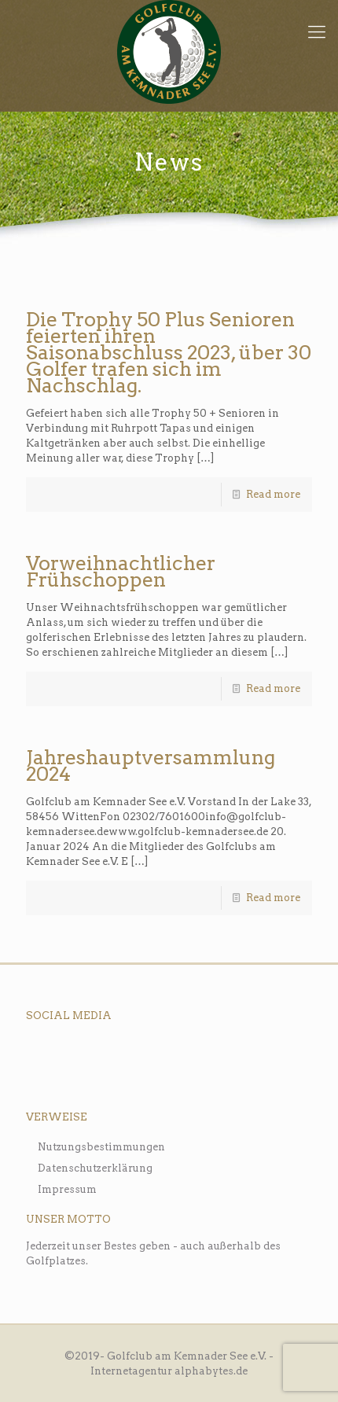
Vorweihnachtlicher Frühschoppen (120, 571)
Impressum (67, 1189)
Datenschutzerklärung (95, 1168)
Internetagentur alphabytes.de (169, 1371)
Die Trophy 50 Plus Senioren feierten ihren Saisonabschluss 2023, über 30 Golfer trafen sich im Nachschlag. (168, 352)
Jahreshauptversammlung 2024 (150, 765)
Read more (273, 494)
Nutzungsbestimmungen (101, 1147)
